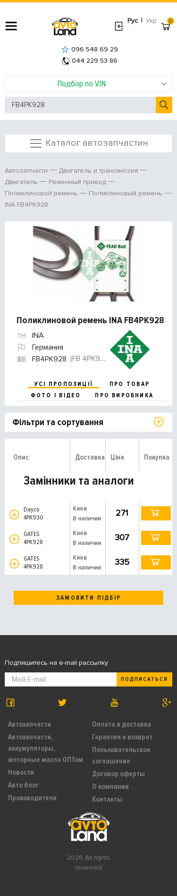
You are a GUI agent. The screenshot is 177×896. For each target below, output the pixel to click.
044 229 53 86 (90, 61)
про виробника (124, 395)
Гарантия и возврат (122, 737)
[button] (14, 514)
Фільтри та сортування (57, 422)
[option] (90, 263)
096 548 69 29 (89, 49)
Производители (32, 798)
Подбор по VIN (112, 83)
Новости (21, 772)
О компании (110, 786)
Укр (151, 21)
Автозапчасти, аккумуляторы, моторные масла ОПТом (45, 748)
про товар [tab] (130, 384)
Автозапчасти (29, 724)
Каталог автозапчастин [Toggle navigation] (88, 143)
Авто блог (23, 785)
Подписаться (144, 679)
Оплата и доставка (121, 724)
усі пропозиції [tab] (63, 384)
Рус (132, 21)
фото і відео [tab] (56, 395)
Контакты (107, 799)
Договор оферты (118, 774)
